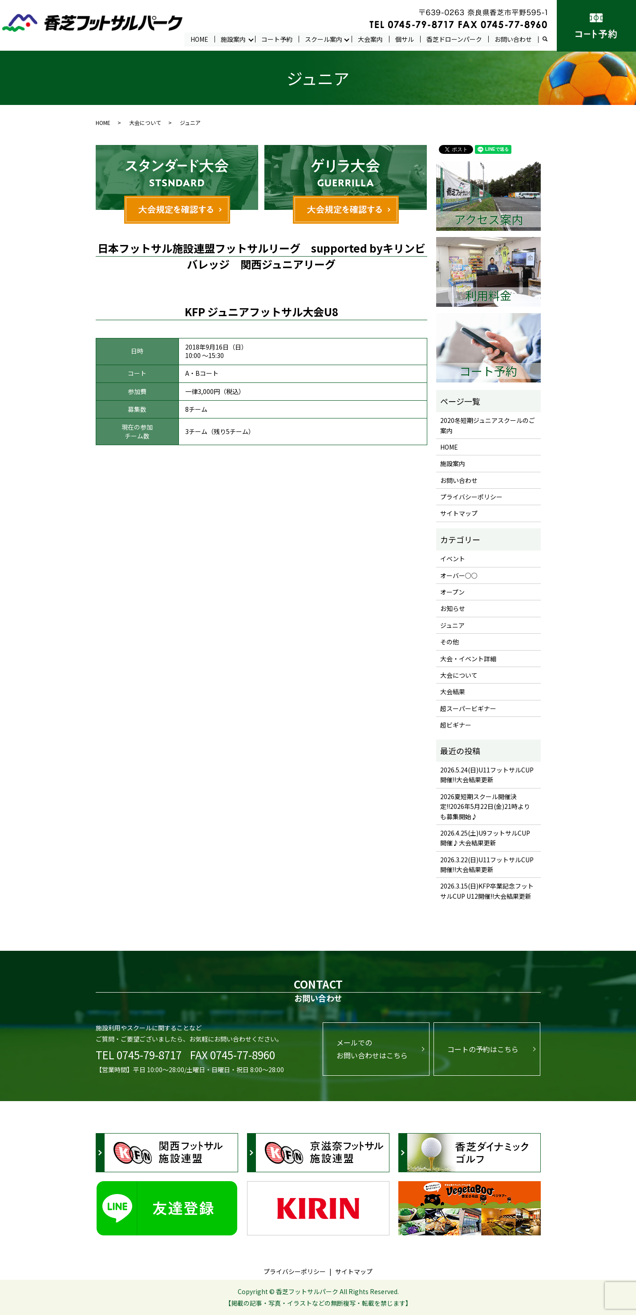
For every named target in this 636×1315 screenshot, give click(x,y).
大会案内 (370, 38)
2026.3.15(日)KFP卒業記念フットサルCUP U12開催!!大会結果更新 (487, 891)
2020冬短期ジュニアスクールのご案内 (487, 425)
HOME (199, 38)
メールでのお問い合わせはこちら (372, 1049)
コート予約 (276, 38)
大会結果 (452, 692)
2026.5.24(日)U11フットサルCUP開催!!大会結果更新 (487, 774)
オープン (452, 591)
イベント (452, 559)
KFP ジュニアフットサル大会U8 (261, 311)
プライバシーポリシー (471, 496)
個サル (404, 38)
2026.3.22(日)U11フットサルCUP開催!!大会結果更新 (487, 864)
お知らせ (452, 608)
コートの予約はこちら (483, 1049)
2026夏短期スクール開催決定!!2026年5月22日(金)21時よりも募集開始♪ (485, 806)
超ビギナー (455, 725)
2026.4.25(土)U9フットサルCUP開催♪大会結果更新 (485, 837)
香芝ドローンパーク (454, 38)
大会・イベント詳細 (468, 658)
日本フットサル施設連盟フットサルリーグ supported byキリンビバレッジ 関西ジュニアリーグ (261, 256)
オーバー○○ (459, 575)
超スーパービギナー (468, 708)
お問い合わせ (513, 38)
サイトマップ (459, 513)
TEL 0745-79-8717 (139, 1054)
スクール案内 (323, 38)
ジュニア (452, 625)
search (548, 39)
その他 (449, 642)
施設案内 (233, 38)
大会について (145, 123)
